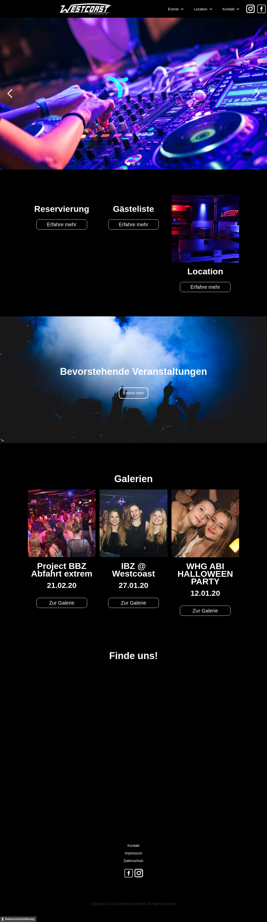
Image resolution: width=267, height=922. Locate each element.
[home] (56, 9)
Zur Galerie (61, 603)
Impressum (133, 853)
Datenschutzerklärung (19, 918)
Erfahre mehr (62, 224)
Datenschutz (133, 861)
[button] (176, 9)
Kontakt (133, 846)
